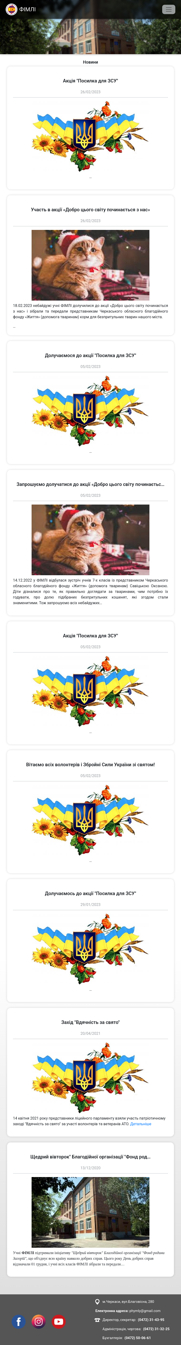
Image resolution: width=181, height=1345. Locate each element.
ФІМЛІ (21, 9)
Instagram (39, 1317)
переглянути (18, 69)
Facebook (19, 1317)
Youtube (59, 1317)
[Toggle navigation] (168, 9)
